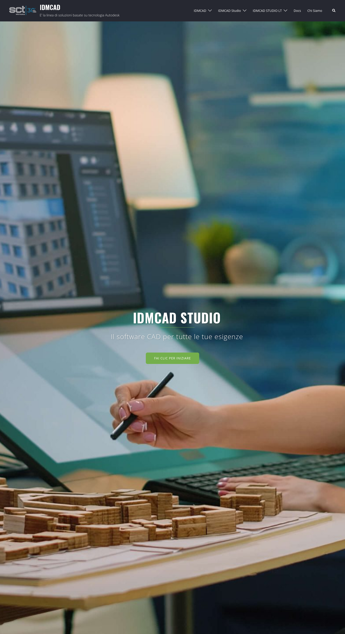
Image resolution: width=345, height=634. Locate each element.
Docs (297, 10)
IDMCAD (50, 7)
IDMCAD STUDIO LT (267, 10)
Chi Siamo (314, 10)
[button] (334, 11)
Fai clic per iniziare (172, 358)
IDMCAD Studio (229, 10)
